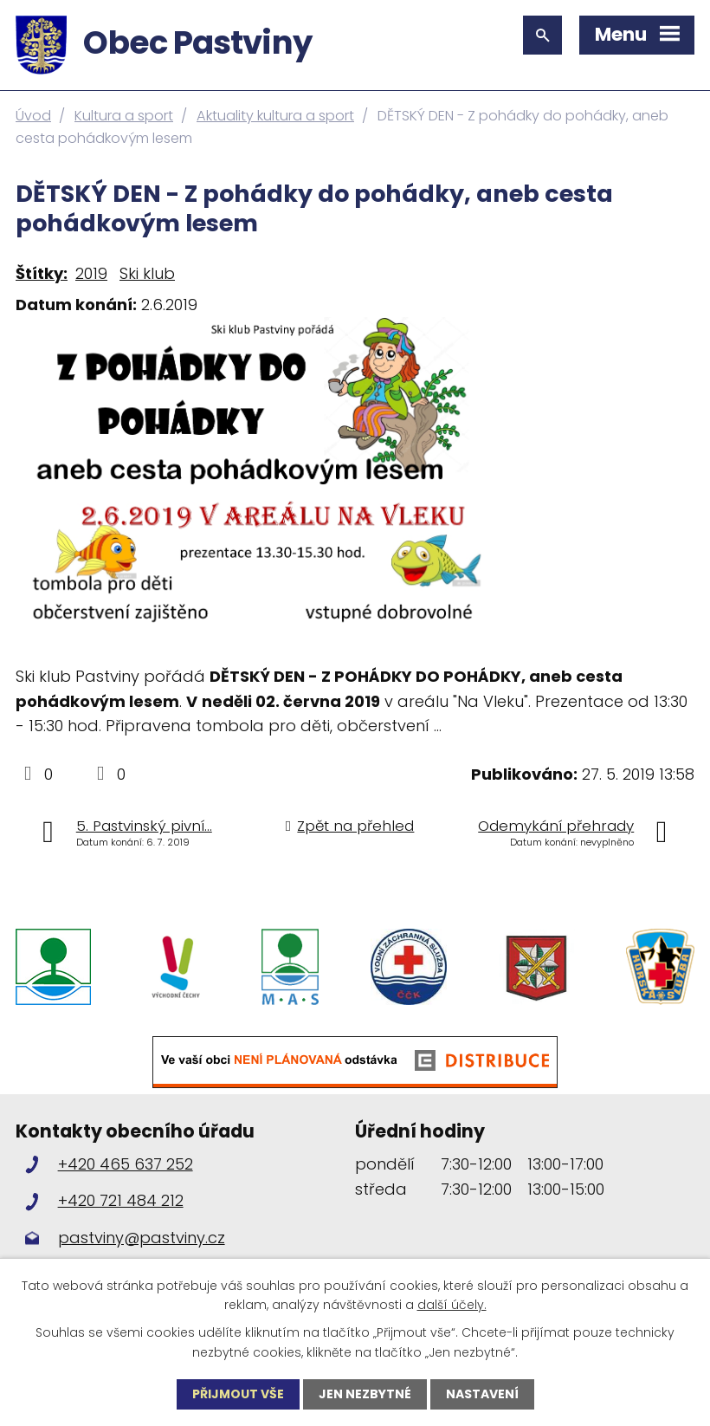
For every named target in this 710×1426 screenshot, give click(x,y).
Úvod (33, 116)
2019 (91, 273)
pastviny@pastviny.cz (141, 1238)
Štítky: (42, 273)
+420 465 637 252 (125, 1165)
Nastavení (482, 1394)
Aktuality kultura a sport (275, 116)
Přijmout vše (238, 1394)
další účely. (452, 1304)
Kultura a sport (123, 116)
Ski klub (147, 273)
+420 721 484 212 (121, 1202)
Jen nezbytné (365, 1394)
